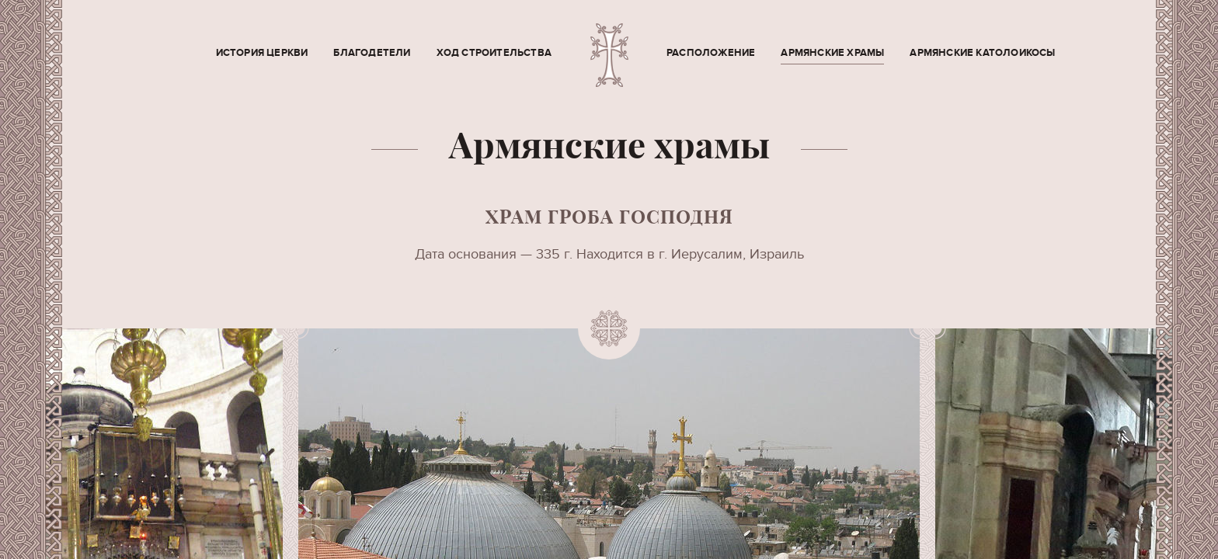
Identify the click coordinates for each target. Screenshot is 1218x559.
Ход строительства (494, 53)
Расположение (710, 53)
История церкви (262, 53)
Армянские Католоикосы (982, 53)
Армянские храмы (832, 53)
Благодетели (371, 53)
